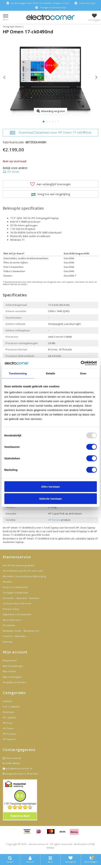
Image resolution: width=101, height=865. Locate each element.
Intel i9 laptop (79, 531)
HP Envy (7, 723)
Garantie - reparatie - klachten (21, 598)
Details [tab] (50, 373)
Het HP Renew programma (18, 565)
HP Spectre (9, 739)
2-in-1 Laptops (11, 706)
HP (77, 527)
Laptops (7, 701)
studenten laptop (13, 542)
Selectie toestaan (50, 498)
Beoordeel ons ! (12, 620)
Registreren (10, 660)
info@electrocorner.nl (17, 768)
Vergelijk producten (14, 682)
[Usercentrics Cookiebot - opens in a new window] (80, 363)
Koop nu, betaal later (15, 587)
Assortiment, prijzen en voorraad (22, 570)
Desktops (8, 712)
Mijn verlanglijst (12, 677)
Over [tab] (83, 373)
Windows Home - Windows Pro (21, 630)
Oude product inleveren (17, 603)
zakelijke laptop (85, 538)
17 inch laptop (50, 527)
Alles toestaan (50, 486)
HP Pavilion (9, 734)
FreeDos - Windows (14, 636)
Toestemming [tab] (18, 373)
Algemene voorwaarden (17, 614)
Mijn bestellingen (13, 666)
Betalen (7, 581)
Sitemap (8, 641)
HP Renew (54, 519)
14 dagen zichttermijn (15, 592)
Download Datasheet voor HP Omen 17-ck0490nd (50, 132)
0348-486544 (11, 763)
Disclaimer (9, 625)
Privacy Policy (11, 609)
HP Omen (11, 172)
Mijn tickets (9, 671)
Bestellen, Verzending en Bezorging (24, 576)
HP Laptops (9, 717)
